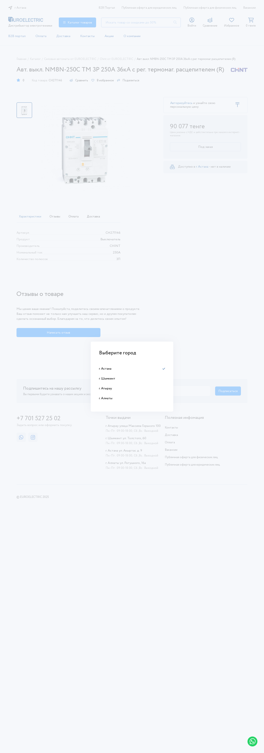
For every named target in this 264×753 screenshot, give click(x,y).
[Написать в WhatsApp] (252, 741)
